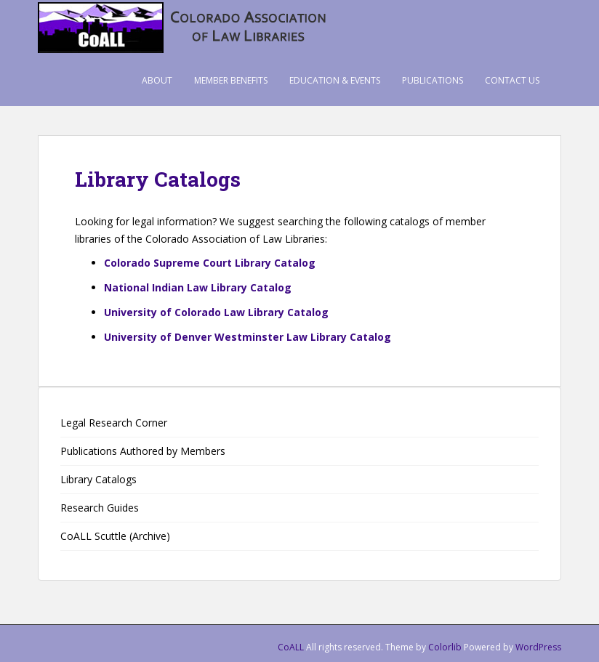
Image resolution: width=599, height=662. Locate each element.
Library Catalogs (98, 479)
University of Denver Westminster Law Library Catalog (247, 337)
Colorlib (445, 647)
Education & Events (334, 80)
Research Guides (99, 507)
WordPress (538, 647)
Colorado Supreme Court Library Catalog (209, 263)
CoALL (291, 647)
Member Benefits (231, 80)
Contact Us (512, 80)
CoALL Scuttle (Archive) (115, 536)
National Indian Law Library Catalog (198, 287)
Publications (432, 80)
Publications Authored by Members (142, 451)
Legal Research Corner (113, 422)
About (157, 80)
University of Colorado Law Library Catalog (216, 312)
